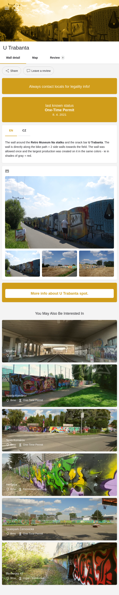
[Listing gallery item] (22, 264)
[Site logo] (17, 8)
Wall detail (13, 57)
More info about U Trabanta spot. (70, 293)
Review (57, 57)
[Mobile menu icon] (7, 8)
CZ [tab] (24, 130)
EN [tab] (11, 130)
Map (35, 57)
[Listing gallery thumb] (59, 212)
